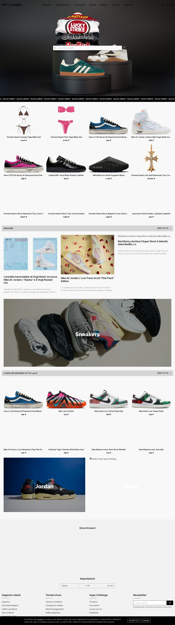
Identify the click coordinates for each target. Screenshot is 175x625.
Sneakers (46, 5)
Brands (103, 5)
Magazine (128, 5)
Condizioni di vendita (54, 605)
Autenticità (93, 613)
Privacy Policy (167, 607)
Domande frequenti (10, 605)
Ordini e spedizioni (9, 609)
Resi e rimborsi (8, 613)
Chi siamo (93, 602)
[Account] (162, 5)
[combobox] (87, 48)
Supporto (6, 602)
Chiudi (145, 621)
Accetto (134, 621)
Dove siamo (94, 605)
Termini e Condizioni (155, 607)
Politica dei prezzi (53, 613)
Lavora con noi (95, 609)
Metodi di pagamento (55, 609)
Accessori (80, 5)
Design (92, 5)
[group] (87, 333)
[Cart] (171, 5)
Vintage (115, 5)
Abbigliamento (63, 5)
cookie (39, 619)
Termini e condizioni (54, 602)
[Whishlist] (167, 5)
